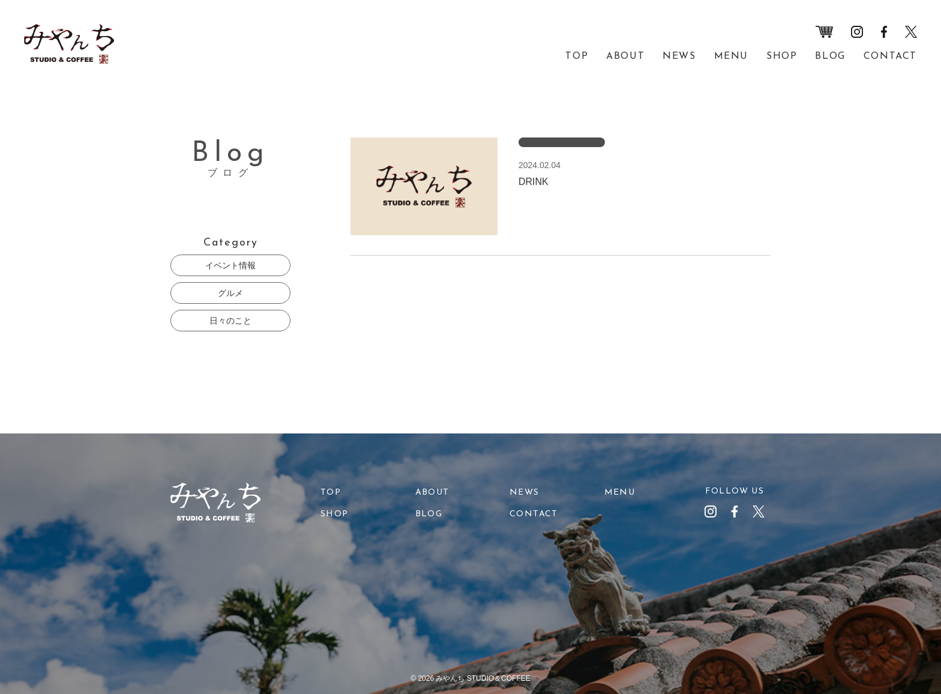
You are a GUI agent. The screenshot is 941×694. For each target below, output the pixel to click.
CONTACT (890, 56)
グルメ (230, 293)
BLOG (830, 56)
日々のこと (230, 320)
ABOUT (625, 56)
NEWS (679, 56)
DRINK (534, 182)
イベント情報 (230, 265)
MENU (731, 56)
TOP (576, 56)
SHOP (781, 56)
